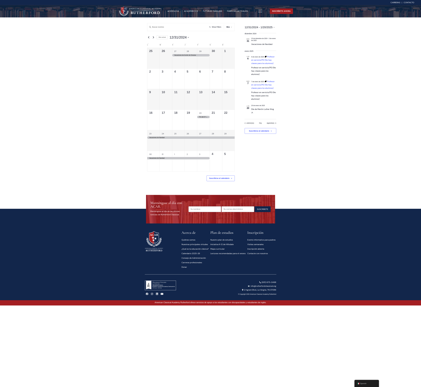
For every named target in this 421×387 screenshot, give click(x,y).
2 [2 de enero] (187, 154)
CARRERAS (395, 2)
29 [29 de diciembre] (225, 133)
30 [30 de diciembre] (150, 154)
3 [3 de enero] (199, 154)
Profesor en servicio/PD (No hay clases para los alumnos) (263, 71)
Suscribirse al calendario (219, 178)
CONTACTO (409, 2)
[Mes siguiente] (153, 37)
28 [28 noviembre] (188, 51)
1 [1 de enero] (174, 154)
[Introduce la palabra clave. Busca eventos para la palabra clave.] (167, 27)
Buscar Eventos (196, 27)
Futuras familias (212, 11)
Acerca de (173, 11)
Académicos (191, 11)
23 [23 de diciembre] (150, 133)
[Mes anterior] (148, 37)
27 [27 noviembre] (175, 51)
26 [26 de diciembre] (188, 133)
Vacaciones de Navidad (261, 44)
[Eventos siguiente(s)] (271, 123)
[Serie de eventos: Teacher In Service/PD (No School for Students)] (262, 60)
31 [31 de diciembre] (162, 154)
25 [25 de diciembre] (175, 133)
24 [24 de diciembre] (163, 133)
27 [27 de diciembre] (200, 133)
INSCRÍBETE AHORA (281, 11)
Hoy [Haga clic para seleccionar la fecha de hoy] (260, 123)
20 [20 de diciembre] (200, 113)
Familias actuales (237, 11)
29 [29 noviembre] (200, 51)
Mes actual (162, 37)
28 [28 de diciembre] (213, 133)
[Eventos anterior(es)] (249, 123)
